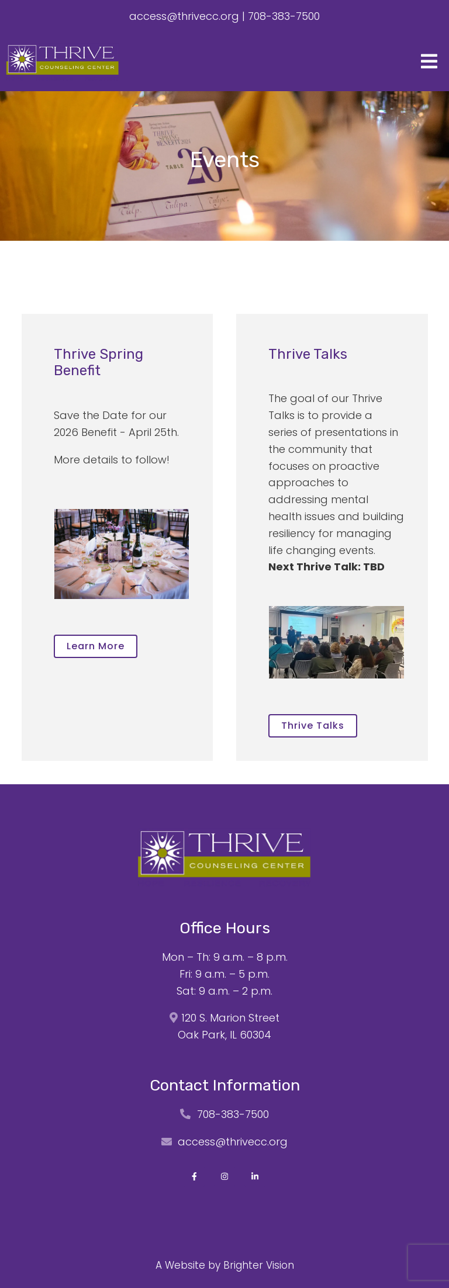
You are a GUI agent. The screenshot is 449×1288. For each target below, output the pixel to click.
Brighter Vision (258, 1265)
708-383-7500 (284, 16)
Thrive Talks (312, 725)
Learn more (96, 646)
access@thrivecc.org (184, 16)
